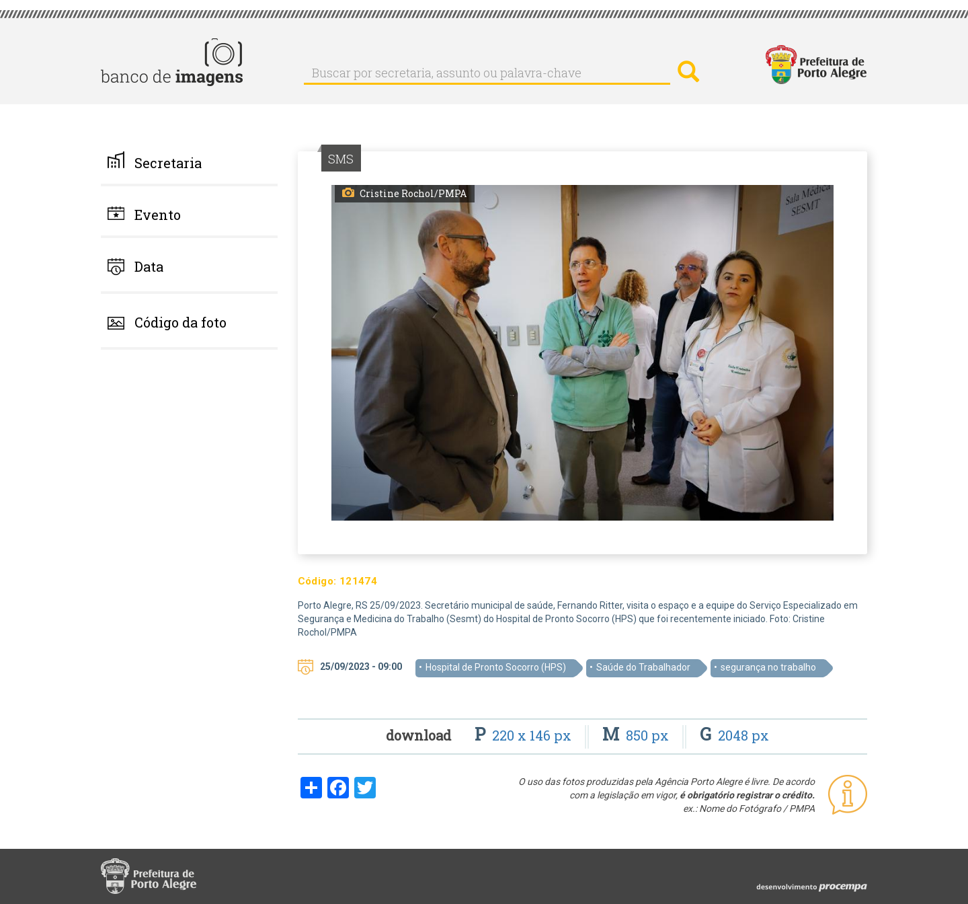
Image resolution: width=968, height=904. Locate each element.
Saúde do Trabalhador (643, 667)
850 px (637, 735)
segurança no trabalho (768, 667)
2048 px (734, 735)
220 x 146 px (525, 735)
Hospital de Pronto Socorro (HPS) (496, 667)
